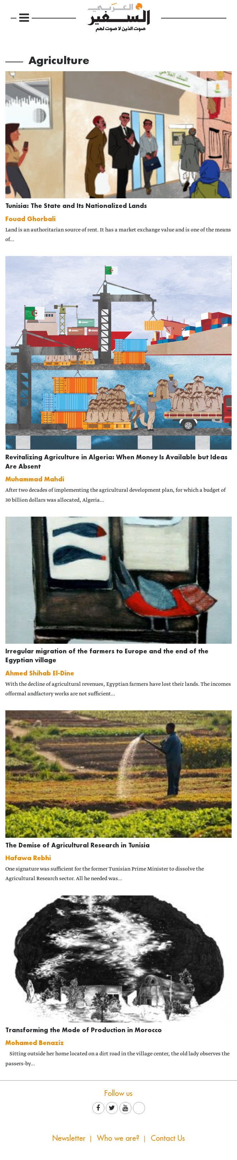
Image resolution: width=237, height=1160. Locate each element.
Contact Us (168, 1138)
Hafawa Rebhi (28, 858)
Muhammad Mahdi (34, 479)
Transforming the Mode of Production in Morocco (83, 1030)
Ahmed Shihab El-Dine (39, 673)
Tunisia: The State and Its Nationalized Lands (76, 205)
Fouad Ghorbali (30, 219)
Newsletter (69, 1138)
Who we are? (118, 1138)
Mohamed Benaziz (34, 1042)
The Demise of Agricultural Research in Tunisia (77, 845)
